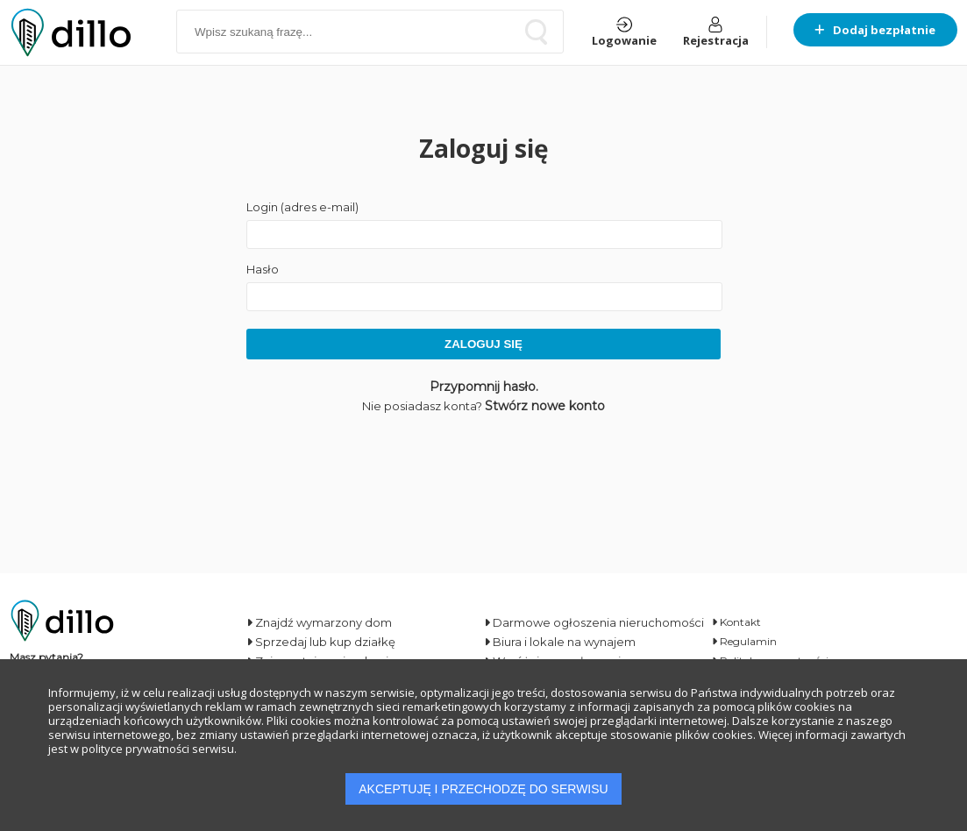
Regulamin (744, 641)
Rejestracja (716, 32)
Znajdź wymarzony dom (319, 622)
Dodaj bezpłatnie (875, 30)
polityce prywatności (135, 748)
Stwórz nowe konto (545, 406)
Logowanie (624, 32)
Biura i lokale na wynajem (560, 642)
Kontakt (736, 622)
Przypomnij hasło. (484, 386)
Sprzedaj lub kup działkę (320, 642)
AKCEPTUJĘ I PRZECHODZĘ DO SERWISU (483, 789)
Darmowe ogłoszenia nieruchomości (594, 622)
